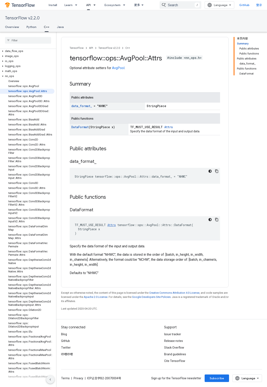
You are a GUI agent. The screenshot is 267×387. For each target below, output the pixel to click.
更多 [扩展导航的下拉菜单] (137, 5)
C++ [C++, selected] (46, 27)
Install (53, 5)
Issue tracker (172, 334)
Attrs (168, 127)
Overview (12, 27)
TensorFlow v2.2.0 (22, 18)
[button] (27, 51)
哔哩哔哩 (67, 354)
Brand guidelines (175, 354)
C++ (127, 47)
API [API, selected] (88, 5)
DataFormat (80, 127)
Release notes (173, 341)
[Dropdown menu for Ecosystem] (125, 5)
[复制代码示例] (216, 171)
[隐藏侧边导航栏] (50, 379)
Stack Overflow (174, 347)
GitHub (244, 5)
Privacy (78, 378)
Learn (68, 5)
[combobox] (180, 5)
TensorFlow (77, 47)
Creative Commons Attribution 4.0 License (174, 292)
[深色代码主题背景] (210, 171)
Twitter (66, 347)
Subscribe (217, 378)
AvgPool (118, 68)
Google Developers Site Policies (151, 296)
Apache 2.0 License (95, 296)
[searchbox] (28, 40)
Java (60, 27)
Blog (64, 334)
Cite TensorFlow (174, 361)
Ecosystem (112, 5)
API (91, 47)
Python (31, 27)
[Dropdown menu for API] (96, 5)
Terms (65, 378)
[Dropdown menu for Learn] (77, 5)
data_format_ (81, 106)
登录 (259, 5)
